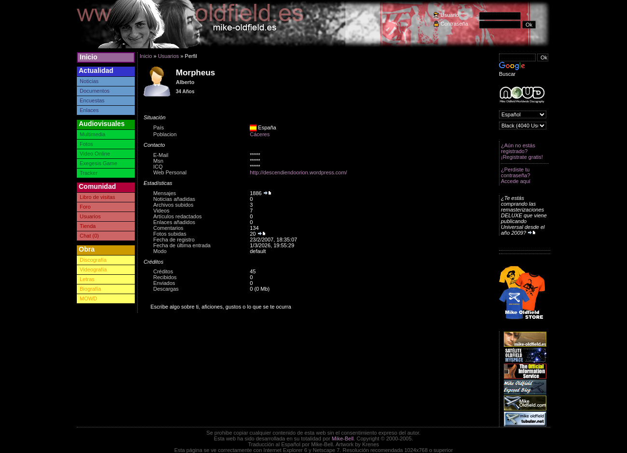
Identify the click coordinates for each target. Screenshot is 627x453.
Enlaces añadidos (174, 222)
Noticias (89, 81)
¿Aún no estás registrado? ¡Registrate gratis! (522, 151)
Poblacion (164, 134)
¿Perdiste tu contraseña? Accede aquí (515, 175)
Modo (160, 251)
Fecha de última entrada (182, 245)
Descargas (166, 289)
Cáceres (260, 134)
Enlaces (89, 110)
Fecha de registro (174, 239)
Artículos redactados (177, 216)
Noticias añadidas (174, 199)
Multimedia (92, 134)
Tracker (89, 173)
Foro (85, 207)
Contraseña (454, 24)
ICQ (158, 167)
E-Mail (160, 155)
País (158, 127)
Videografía (93, 269)
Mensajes (164, 193)
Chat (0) (89, 236)
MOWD (88, 298)
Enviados (164, 283)
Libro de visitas (97, 197)
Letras (87, 279)
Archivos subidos (173, 205)
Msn (158, 161)
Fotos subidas (169, 234)
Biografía (90, 289)
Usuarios (90, 216)
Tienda (88, 226)
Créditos (163, 271)
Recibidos (164, 277)
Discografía (93, 260)
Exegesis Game (98, 163)
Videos (161, 210)
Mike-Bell (343, 438)
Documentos (95, 91)
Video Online (95, 153)
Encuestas (92, 100)
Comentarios (168, 228)
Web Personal (169, 172)
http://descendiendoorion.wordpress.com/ (298, 172)
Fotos (86, 144)
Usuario (450, 15)
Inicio (89, 57)
